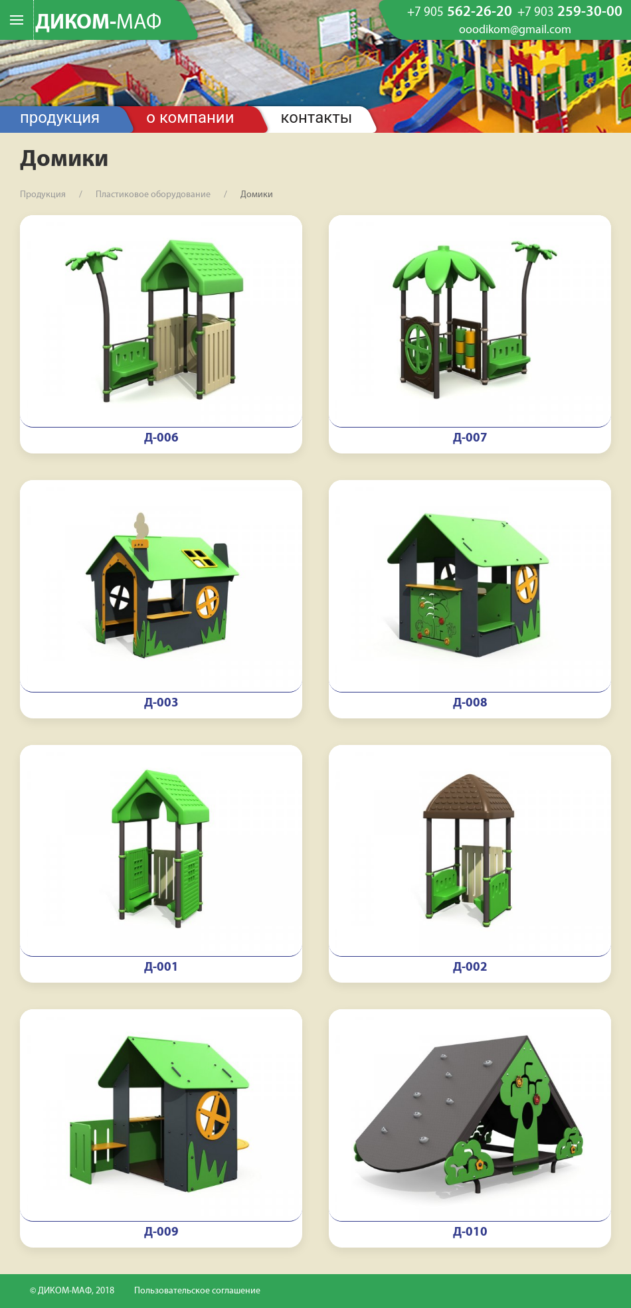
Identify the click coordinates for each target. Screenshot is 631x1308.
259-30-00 (569, 13)
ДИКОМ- (98, 23)
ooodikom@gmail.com (515, 31)
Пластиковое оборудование (153, 195)
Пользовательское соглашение (197, 1291)
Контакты (317, 117)
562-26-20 (459, 13)
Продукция (60, 117)
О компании (190, 117)
